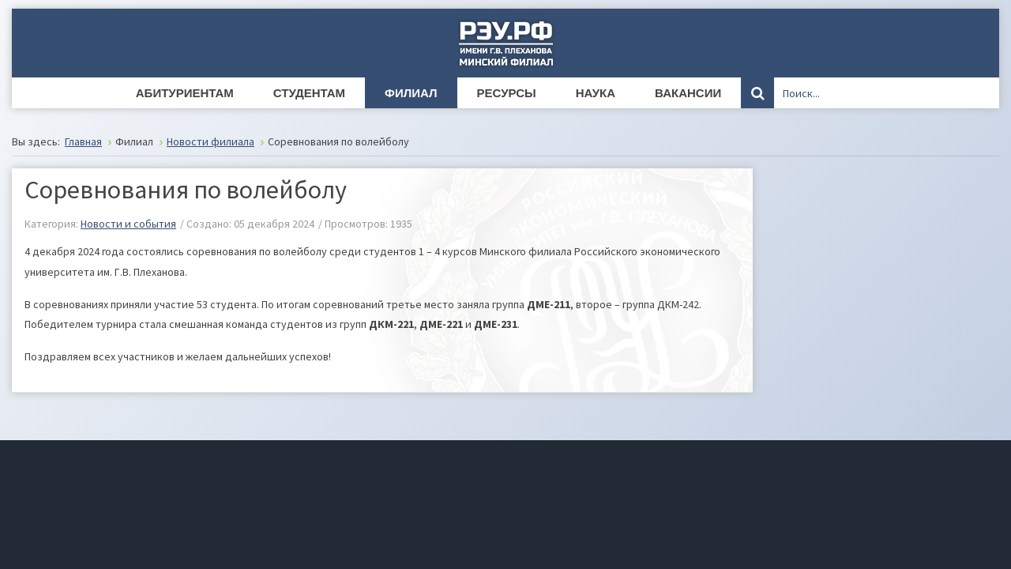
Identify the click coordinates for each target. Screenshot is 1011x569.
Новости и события (128, 224)
